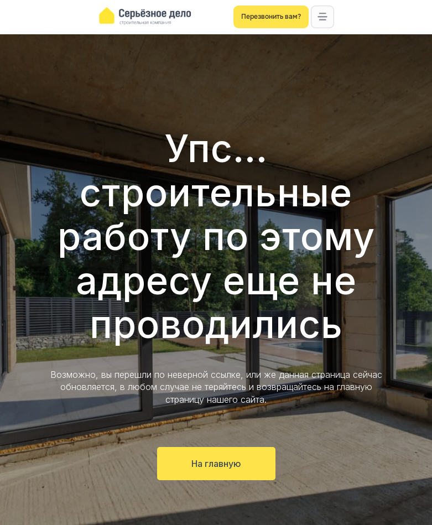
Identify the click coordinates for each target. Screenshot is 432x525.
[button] (322, 17)
